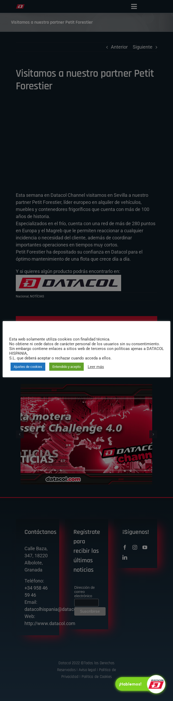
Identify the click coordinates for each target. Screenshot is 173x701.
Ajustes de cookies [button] (28, 367)
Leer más (96, 366)
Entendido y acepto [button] (66, 367)
